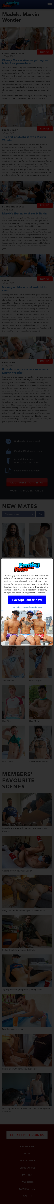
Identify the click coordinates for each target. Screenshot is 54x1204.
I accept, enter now (27, 600)
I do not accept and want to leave (27, 607)
